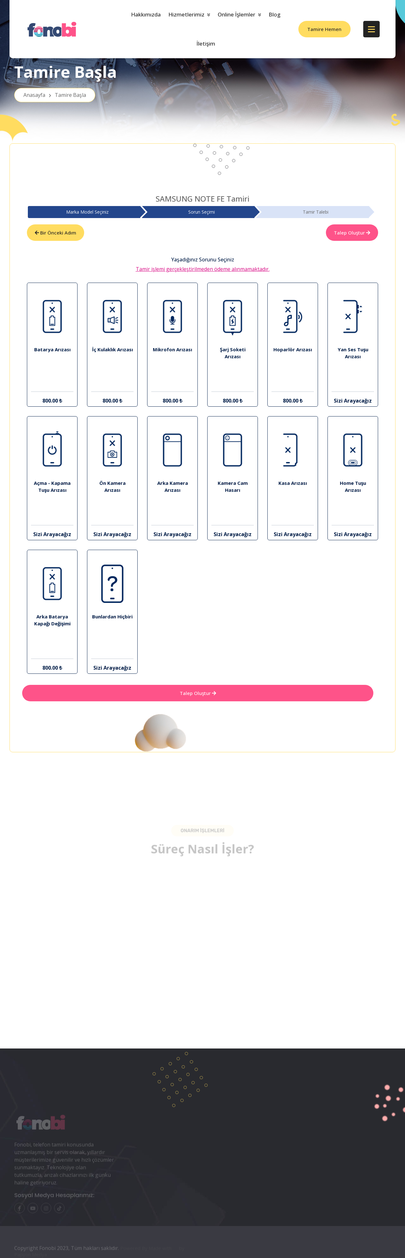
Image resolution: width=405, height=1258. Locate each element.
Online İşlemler (236, 14)
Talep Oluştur (352, 232)
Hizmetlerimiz (186, 14)
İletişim (205, 43)
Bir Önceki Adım (55, 232)
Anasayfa (54, 94)
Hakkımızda (146, 14)
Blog (274, 14)
